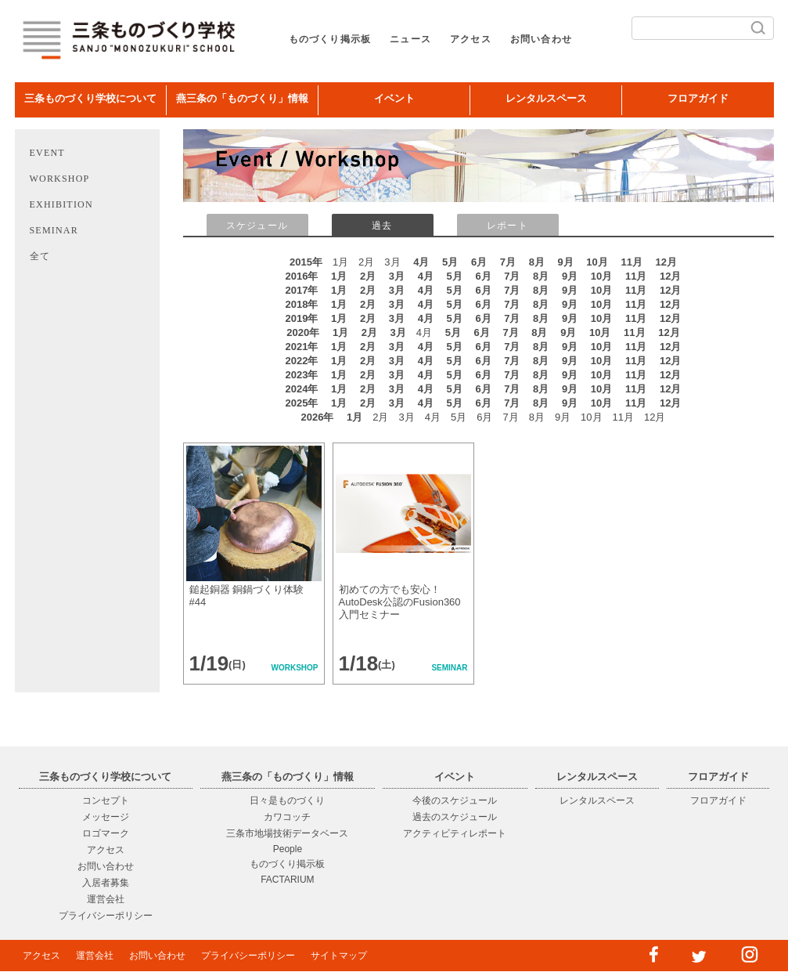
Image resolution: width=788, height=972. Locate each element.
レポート (507, 225)
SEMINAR (54, 230)
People (287, 849)
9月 (566, 262)
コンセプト (105, 800)
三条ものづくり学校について (90, 98)
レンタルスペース (546, 98)
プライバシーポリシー (106, 915)
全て (40, 256)
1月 (339, 276)
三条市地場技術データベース (287, 833)
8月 (537, 262)
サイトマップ (339, 955)
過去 (382, 225)
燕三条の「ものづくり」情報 (242, 98)
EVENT (47, 152)
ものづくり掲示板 (330, 39)
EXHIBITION (61, 204)
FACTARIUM (287, 879)
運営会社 (105, 899)
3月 (397, 276)
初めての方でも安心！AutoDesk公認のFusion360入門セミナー (400, 602)
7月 (508, 262)
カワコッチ (287, 816)
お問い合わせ (541, 39)
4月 (421, 262)
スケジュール (257, 225)
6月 (479, 262)
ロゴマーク (105, 833)
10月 (596, 262)
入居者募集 (105, 882)
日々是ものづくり (287, 800)
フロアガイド (698, 98)
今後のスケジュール (454, 800)
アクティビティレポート (454, 833)
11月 (631, 262)
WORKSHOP (60, 178)
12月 (666, 262)
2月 (368, 276)
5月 (450, 262)
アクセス (470, 39)
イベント (394, 98)
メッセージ (105, 816)
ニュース (410, 39)
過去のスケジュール (454, 816)
